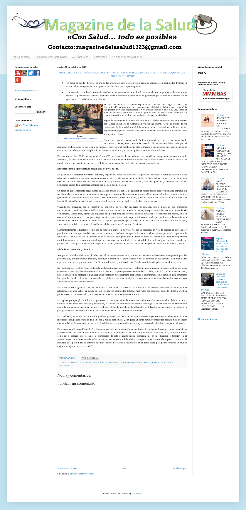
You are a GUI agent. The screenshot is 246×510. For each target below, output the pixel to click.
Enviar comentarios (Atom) (82, 473)
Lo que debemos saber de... (128, 57)
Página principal (21, 57)
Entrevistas (100, 57)
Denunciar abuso (207, 319)
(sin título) (220, 115)
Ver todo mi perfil (23, 130)
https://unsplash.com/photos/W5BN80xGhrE (80, 139)
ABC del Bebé (80, 57)
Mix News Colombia (28, 125)
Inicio (124, 468)
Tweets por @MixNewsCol (27, 90)
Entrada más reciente (67, 468)
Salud (72, 365)
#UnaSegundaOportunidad (51, 57)
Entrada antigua (179, 468)
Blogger (139, 493)
